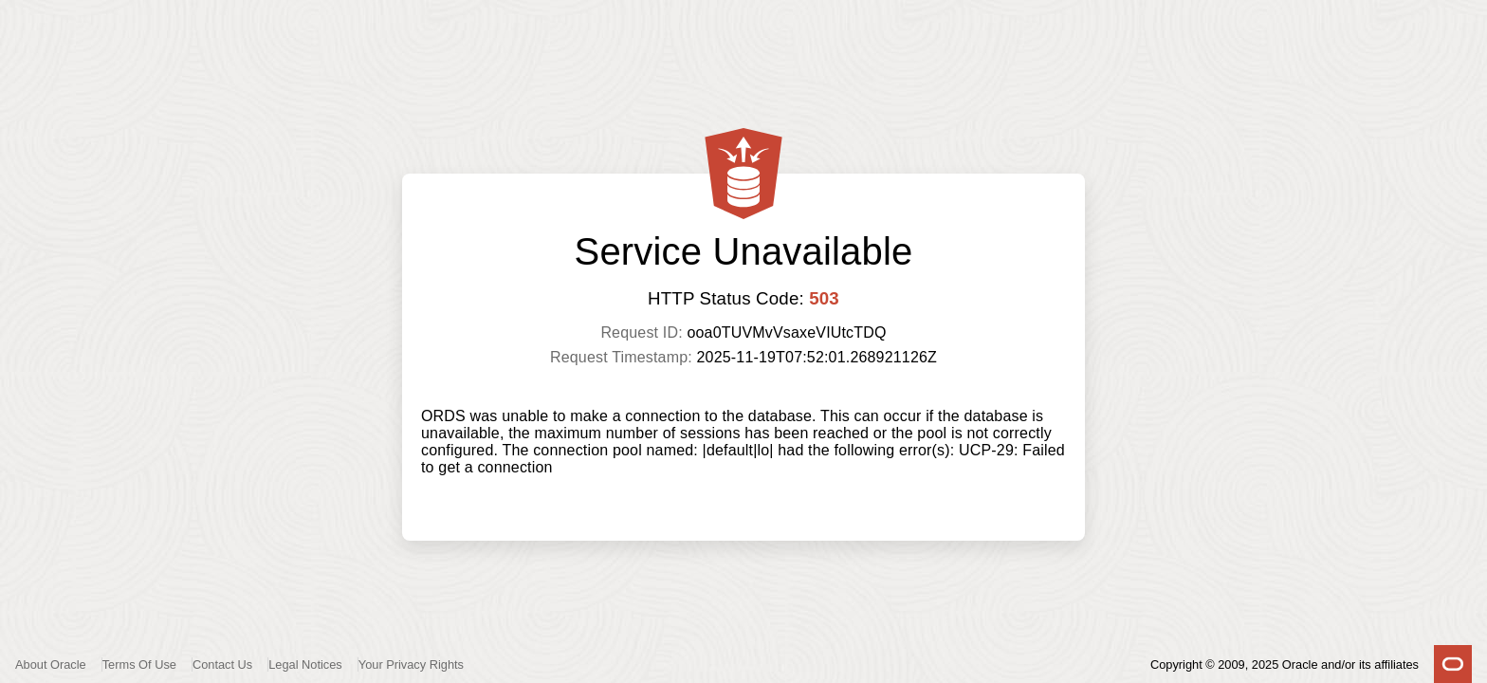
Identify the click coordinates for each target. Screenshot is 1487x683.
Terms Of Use (139, 664)
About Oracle (50, 664)
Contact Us (222, 664)
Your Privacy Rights (411, 664)
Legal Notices (305, 664)
